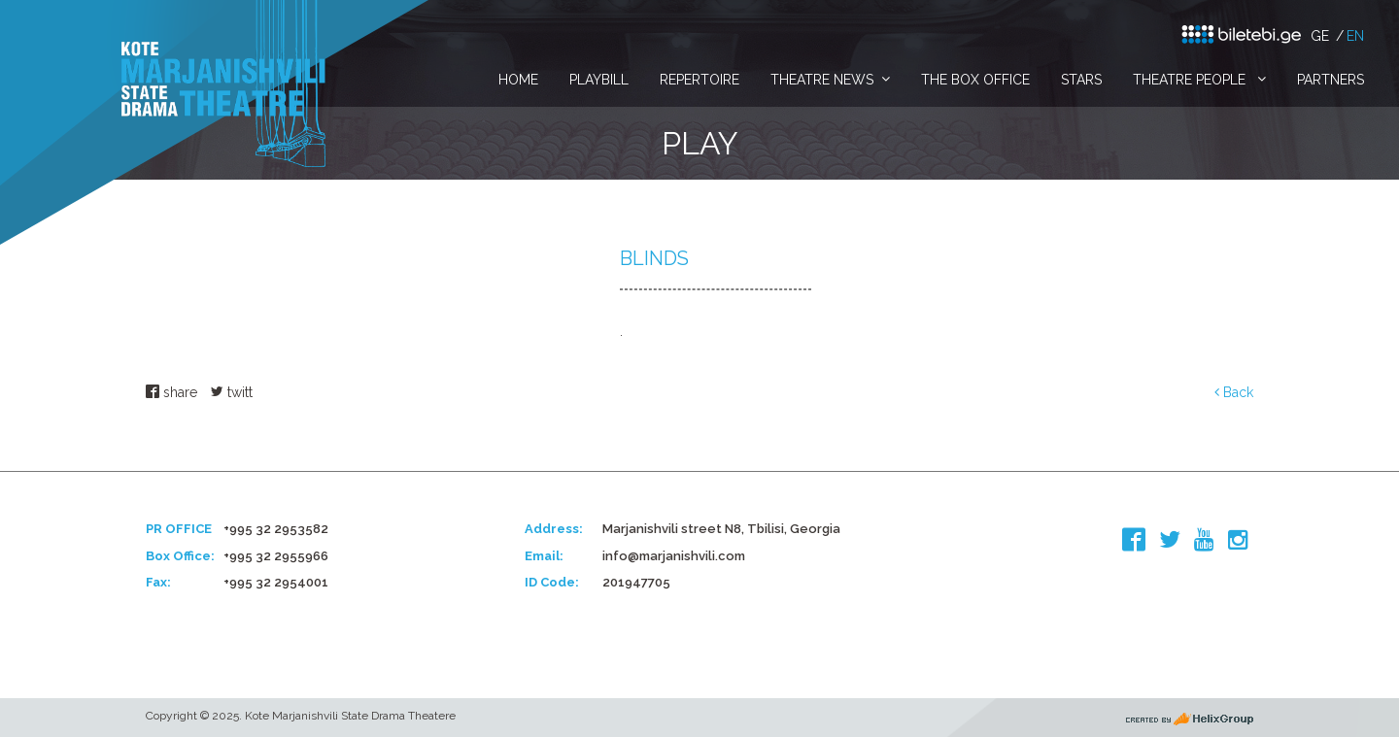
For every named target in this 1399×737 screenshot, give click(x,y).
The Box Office (975, 79)
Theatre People (1191, 79)
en (1355, 36)
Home (518, 79)
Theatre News (821, 79)
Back (1233, 392)
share (171, 392)
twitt (232, 392)
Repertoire (699, 79)
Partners (1330, 79)
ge (1320, 36)
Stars (1081, 79)
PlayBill (599, 79)
